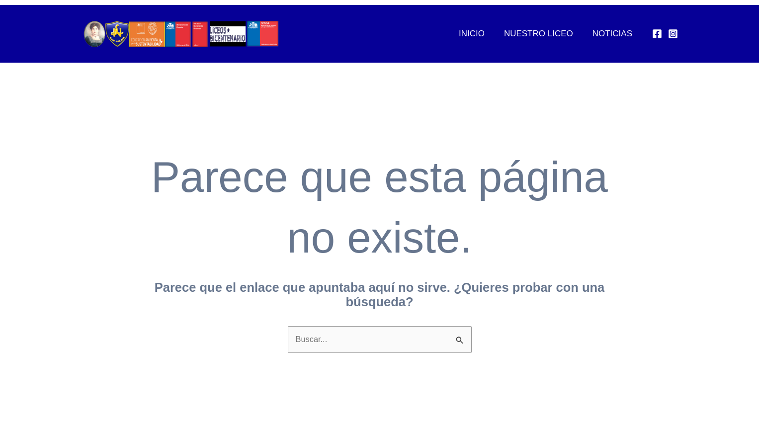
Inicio (478, 33)
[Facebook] (657, 34)
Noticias (613, 33)
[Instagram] (673, 34)
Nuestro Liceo (542, 33)
